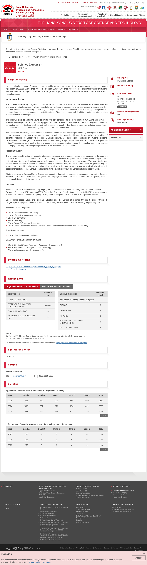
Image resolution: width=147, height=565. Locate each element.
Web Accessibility (126, 548)
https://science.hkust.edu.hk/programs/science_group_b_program (33, 266)
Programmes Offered (17, 29)
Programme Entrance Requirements (22, 286)
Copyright (107, 548)
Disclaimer (98, 548)
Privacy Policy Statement (84, 548)
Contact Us (137, 548)
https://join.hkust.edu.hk (16, 269)
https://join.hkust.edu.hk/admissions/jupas (71, 343)
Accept (139, 558)
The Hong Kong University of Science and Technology (45, 29)
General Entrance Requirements (56, 286)
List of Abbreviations (67, 548)
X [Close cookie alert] (144, 553)
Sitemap (115, 548)
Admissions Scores (121, 130)
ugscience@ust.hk (19, 376)
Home (6, 29)
